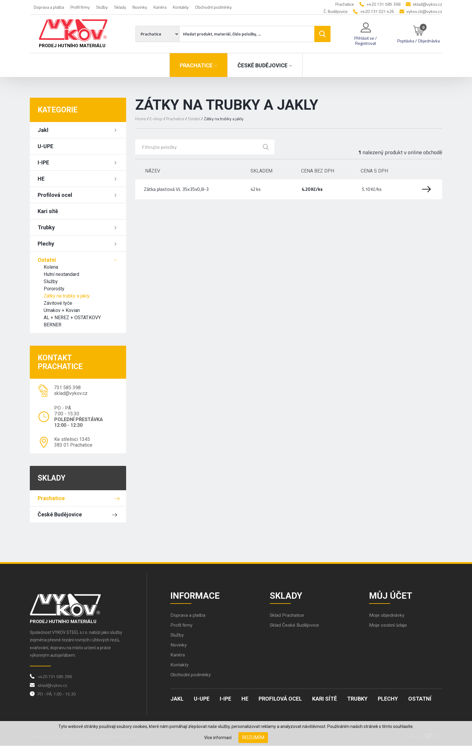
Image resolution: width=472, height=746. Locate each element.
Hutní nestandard (61, 274)
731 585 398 (67, 387)
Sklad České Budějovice (295, 626)
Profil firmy (80, 7)
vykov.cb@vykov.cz (424, 11)
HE (41, 179)
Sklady (120, 7)
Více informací (217, 737)
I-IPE (43, 162)
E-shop (156, 118)
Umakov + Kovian (62, 310)
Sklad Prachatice (287, 616)
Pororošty (54, 289)
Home (140, 118)
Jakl (43, 130)
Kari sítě (48, 211)
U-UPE (45, 146)
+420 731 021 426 (377, 11)
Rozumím (253, 737)
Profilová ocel (55, 195)
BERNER (52, 325)
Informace (195, 596)
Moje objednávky (387, 616)
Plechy (46, 243)
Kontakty (181, 7)
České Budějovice (60, 514)
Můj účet (391, 596)
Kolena (51, 267)
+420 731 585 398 (383, 4)
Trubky (46, 227)
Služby (102, 7)
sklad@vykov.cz (427, 4)
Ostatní (47, 260)
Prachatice (51, 498)
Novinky (139, 7)
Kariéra (160, 7)
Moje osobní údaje (388, 626)
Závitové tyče (58, 303)
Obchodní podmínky (213, 7)
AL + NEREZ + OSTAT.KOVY (72, 317)
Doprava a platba (49, 7)
